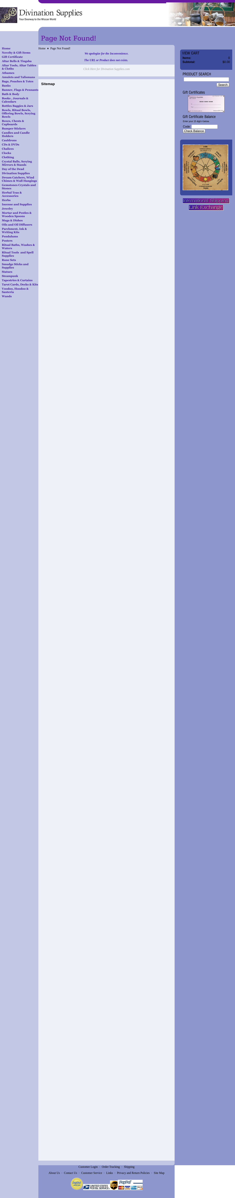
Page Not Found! (60, 48)
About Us (54, 1172)
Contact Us (70, 1172)
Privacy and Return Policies (133, 1172)
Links (109, 1172)
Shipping (129, 1166)
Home (42, 48)
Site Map (159, 1172)
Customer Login (88, 1166)
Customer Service (91, 1172)
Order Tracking (111, 1166)
